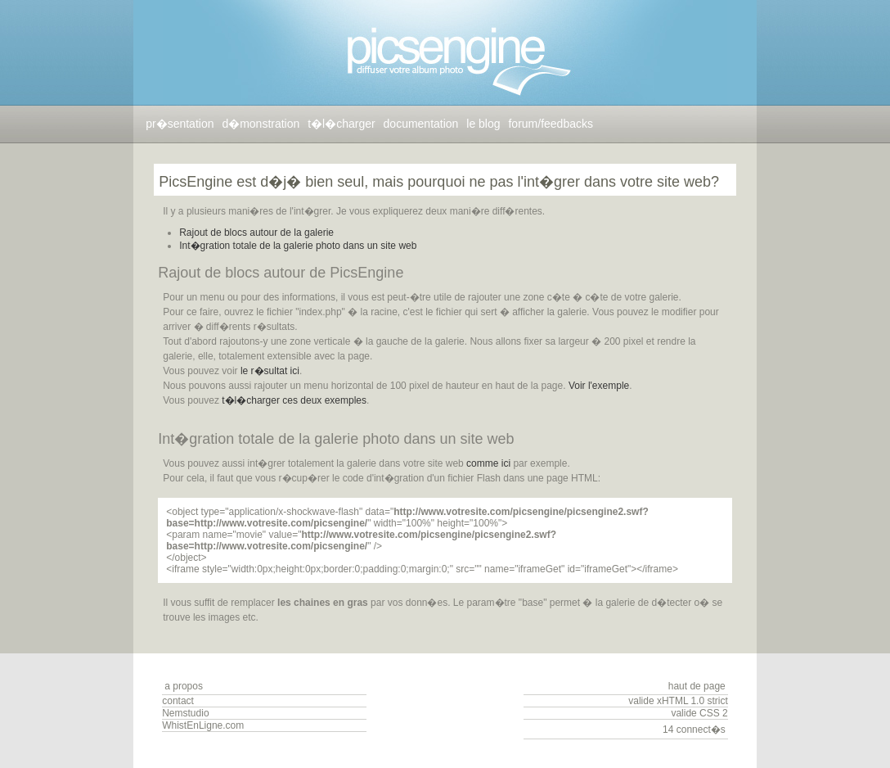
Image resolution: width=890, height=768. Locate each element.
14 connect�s (694, 729)
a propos (183, 686)
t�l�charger (341, 123)
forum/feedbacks (550, 123)
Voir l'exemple (599, 385)
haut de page (697, 686)
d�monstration (260, 123)
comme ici (488, 463)
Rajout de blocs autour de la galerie (256, 232)
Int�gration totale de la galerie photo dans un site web (297, 245)
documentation (421, 123)
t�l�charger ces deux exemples (294, 400)
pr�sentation (180, 123)
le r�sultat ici (269, 371)
